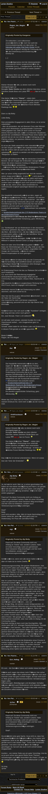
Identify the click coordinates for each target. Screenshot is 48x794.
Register (33, 4)
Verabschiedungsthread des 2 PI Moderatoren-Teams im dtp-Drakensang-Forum (23, 384)
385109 (44, 698)
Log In (43, 4)
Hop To (13, 774)
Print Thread (5, 17)
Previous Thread (12, 12)
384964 (44, 472)
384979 (44, 656)
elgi (21, 656)
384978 (44, 525)
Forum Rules (6, 787)
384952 (44, 411)
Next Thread (35, 12)
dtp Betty (19, 525)
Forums (12, 7)
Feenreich (44, 350)
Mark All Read (18, 787)
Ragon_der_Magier (16, 344)
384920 (44, 21)
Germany (44, 531)
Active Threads (33, 7)
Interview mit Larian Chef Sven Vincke (20, 47)
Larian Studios (7, 4)
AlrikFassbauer (17, 472)
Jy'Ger (20, 21)
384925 (44, 344)
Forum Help (29, 789)
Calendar (21, 7)
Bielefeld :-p (43, 661)
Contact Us (18, 789)
